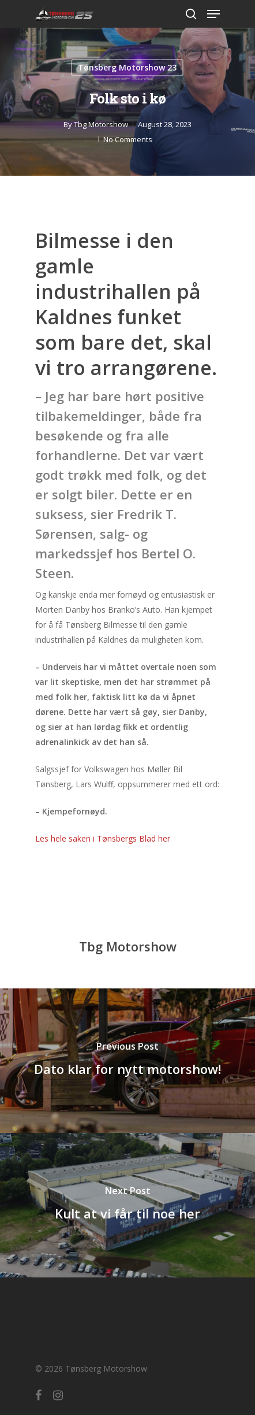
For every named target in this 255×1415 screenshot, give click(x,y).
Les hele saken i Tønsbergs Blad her (102, 838)
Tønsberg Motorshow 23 (127, 67)
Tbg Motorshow (101, 124)
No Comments (127, 139)
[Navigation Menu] (213, 14)
